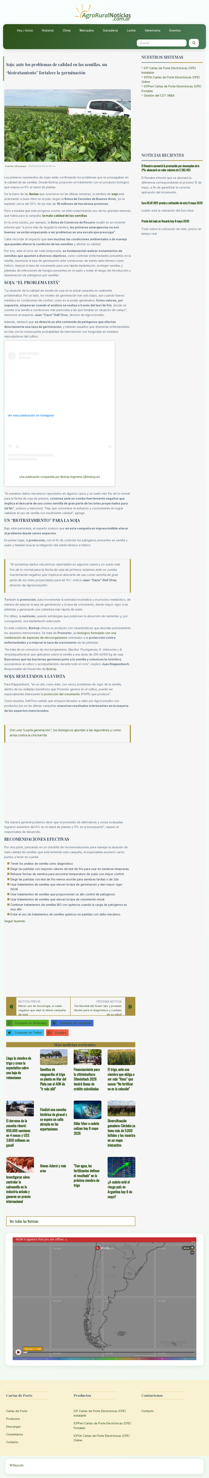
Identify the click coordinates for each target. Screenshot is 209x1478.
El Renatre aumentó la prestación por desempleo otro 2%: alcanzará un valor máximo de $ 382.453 (170, 168)
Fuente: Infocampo (16, 166)
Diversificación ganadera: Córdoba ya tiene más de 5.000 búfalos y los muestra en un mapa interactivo (121, 1133)
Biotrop (51, 669)
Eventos (175, 30)
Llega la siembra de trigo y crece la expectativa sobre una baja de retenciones (18, 1067)
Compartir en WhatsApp (26, 1023)
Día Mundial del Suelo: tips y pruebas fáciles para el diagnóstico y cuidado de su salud (98, 1010)
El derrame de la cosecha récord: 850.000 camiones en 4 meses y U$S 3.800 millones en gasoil (18, 1133)
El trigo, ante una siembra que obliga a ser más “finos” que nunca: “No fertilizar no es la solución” (121, 1079)
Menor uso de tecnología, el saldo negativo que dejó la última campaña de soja (42, 1010)
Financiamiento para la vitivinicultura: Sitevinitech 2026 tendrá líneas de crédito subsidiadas (87, 1079)
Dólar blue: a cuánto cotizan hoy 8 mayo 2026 (86, 1128)
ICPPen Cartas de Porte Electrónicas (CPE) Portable (102, 1425)
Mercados (87, 30)
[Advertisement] (67, 958)
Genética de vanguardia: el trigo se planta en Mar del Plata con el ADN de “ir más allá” (53, 1079)
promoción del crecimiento (62, 694)
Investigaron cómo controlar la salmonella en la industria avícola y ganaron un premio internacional (18, 1189)
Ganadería (110, 30)
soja (114, 194)
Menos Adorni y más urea (53, 1168)
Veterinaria (152, 30)
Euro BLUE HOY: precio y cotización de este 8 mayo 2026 (172, 203)
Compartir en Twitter (24, 1032)
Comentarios (14, 1434)
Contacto (12, 1442)
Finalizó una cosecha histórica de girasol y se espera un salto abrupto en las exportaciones (53, 1119)
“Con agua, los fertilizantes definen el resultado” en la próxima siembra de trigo (86, 1175)
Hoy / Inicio (25, 30)
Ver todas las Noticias (24, 1221)
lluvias (34, 194)
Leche (131, 30)
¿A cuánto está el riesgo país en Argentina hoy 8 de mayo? (120, 1189)
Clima (67, 30)
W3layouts (17, 1465)
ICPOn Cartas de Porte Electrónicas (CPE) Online (102, 1438)
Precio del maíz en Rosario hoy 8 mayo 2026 (165, 221)
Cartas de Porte (16, 1411)
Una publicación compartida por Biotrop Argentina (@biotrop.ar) (59, 476)
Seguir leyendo (14, 921)
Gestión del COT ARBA (159, 95)
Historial (48, 30)
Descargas (13, 1426)
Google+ (56, 1032)
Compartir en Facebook (71, 1023)
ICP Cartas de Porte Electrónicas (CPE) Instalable (100, 1413)
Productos (13, 1418)
